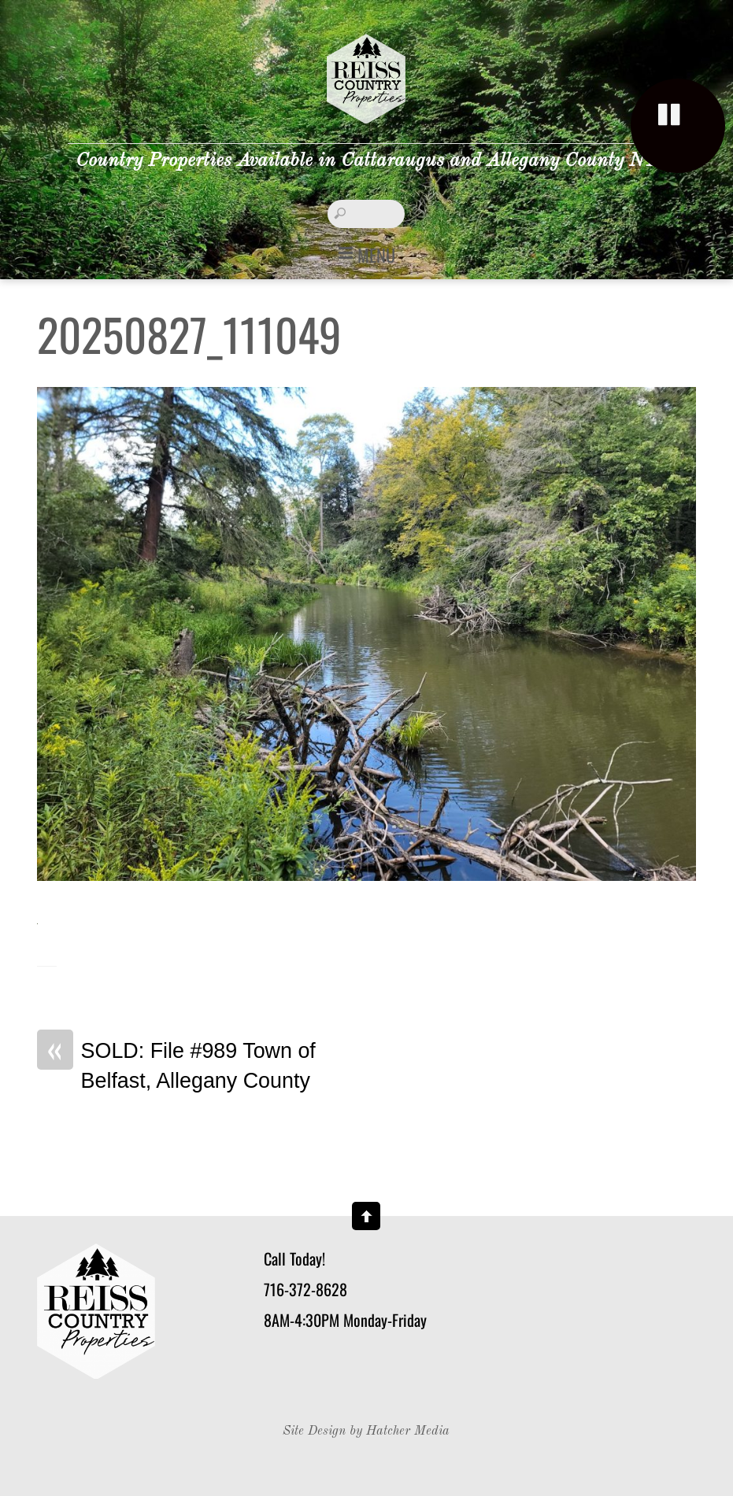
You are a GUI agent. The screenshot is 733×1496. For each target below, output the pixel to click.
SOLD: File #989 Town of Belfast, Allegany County (176, 1064)
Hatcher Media (408, 1431)
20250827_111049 (189, 333)
